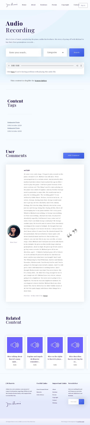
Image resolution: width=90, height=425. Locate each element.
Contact (54, 400)
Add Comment (73, 155)
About (54, 389)
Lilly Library (40, 394)
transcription (41, 81)
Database (54, 392)
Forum (54, 394)
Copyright (55, 397)
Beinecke (39, 392)
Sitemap (54, 403)
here (13, 72)
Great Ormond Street (42, 389)
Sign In (83, 5)
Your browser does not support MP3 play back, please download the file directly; (45, 65)
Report (45, 295)
